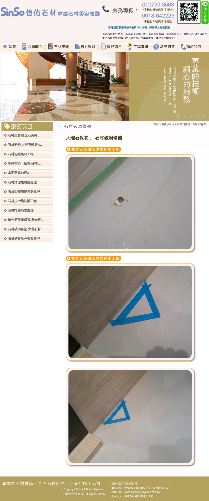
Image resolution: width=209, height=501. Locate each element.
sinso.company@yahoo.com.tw (142, 492)
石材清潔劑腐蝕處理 (22, 182)
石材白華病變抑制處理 (24, 191)
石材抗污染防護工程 (22, 201)
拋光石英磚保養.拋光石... (25, 220)
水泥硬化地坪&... (20, 173)
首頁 (155, 124)
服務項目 (166, 124)
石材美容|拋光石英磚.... (24, 135)
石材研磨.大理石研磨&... (25, 144)
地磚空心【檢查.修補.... (24, 163)
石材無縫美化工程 (20, 154)
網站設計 (70, 493)
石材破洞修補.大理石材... (25, 229)
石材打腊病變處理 (20, 210)
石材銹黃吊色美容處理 (24, 238)
